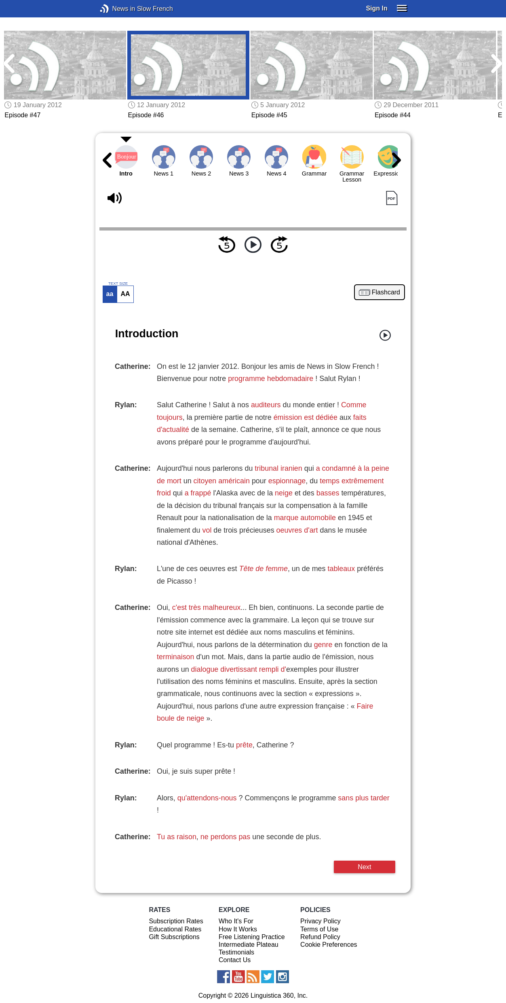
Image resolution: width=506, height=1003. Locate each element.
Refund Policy (320, 936)
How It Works (238, 929)
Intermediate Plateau (248, 944)
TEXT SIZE (118, 283)
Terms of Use (319, 929)
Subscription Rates (176, 921)
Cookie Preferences (328, 944)
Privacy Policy (320, 921)
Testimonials (236, 952)
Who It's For (236, 921)
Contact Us (235, 959)
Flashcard (386, 292)
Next (364, 866)
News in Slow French (116, 8)
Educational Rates (175, 929)
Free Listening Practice (252, 936)
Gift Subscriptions (174, 936)
